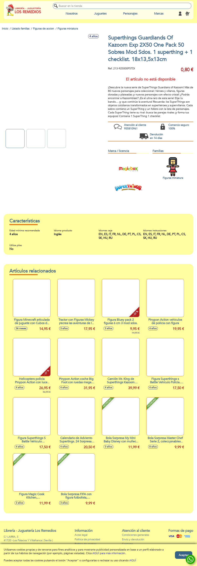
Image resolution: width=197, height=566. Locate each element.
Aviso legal (81, 535)
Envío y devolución (133, 539)
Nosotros (71, 14)
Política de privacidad (87, 539)
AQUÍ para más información (108, 553)
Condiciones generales (135, 535)
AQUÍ (132, 560)
